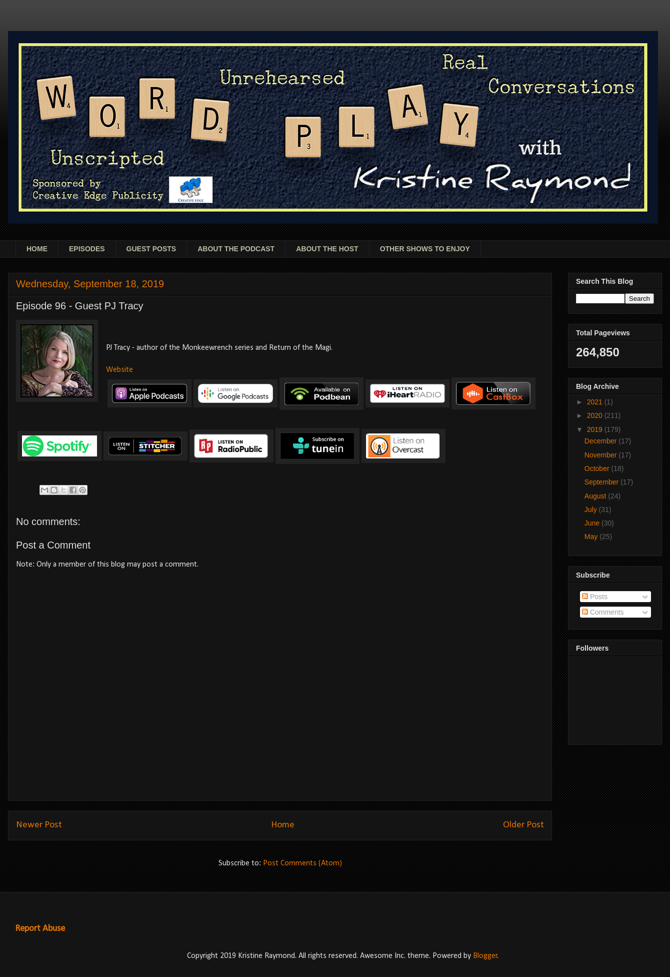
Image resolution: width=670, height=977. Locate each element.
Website (119, 370)
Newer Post (39, 825)
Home (282, 825)
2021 (595, 402)
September (602, 482)
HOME (37, 249)
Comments (603, 612)
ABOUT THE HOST (327, 249)
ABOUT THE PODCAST (236, 249)
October (598, 468)
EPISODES (87, 249)
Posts (595, 597)
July (591, 510)
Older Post (523, 825)
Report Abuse (40, 928)
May (592, 537)
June (593, 523)
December (601, 441)
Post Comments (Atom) (302, 863)
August (596, 496)
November (601, 455)
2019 (595, 429)
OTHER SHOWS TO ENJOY (425, 249)
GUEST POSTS (151, 249)
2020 (595, 415)
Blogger (485, 956)
